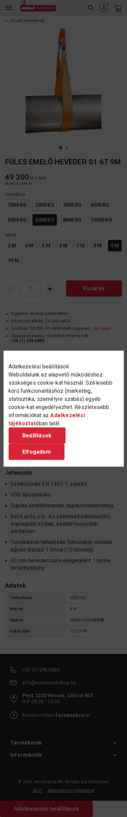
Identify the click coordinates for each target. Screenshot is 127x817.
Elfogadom (36, 451)
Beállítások (36, 435)
